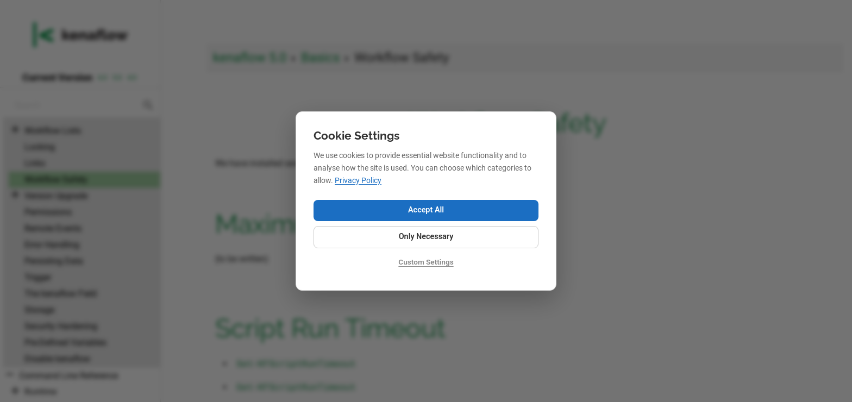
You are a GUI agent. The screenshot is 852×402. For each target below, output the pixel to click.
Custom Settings (425, 261)
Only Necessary (426, 236)
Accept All (426, 210)
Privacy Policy (358, 180)
